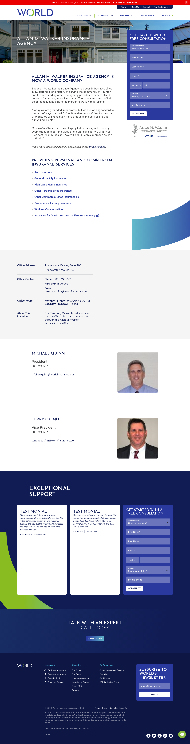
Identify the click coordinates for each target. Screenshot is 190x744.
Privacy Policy (101, 708)
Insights (124, 15)
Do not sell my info (118, 708)
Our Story (76, 670)
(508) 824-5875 (95, 639)
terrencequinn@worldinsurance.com (67, 291)
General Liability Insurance (50, 178)
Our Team (76, 674)
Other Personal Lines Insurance (53, 190)
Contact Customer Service (111, 670)
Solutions (104, 15)
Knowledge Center (80, 682)
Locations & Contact (81, 678)
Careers (75, 690)
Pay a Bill (103, 674)
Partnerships (147, 15)
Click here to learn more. (125, 2)
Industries (82, 15)
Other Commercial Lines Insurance (54, 196)
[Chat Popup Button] (181, 733)
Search (167, 15)
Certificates (104, 678)
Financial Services (56, 682)
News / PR (77, 686)
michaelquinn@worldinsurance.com (53, 374)
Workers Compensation (48, 209)
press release (97, 146)
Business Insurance (57, 670)
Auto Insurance (43, 172)
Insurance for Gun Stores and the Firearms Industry (64, 215)
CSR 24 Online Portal (109, 682)
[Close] (186, 2)
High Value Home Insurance (50, 184)
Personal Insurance (57, 674)
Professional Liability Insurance (52, 203)
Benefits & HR (54, 678)
